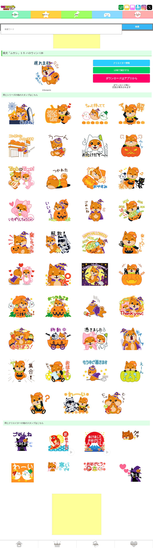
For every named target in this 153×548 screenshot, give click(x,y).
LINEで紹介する (121, 70)
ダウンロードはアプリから (121, 78)
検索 (137, 26)
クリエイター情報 (121, 63)
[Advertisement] (76, 41)
